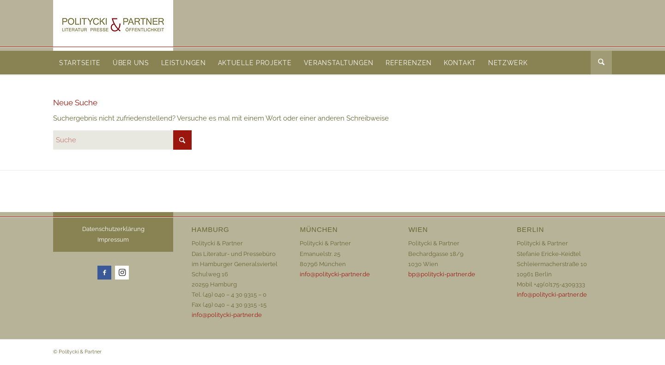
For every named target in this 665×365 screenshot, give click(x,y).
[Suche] (601, 62)
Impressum (113, 240)
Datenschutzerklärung (113, 229)
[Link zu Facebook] (104, 273)
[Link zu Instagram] (122, 273)
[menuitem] (80, 62)
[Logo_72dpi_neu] (113, 25)
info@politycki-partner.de (227, 314)
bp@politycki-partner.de (441, 274)
